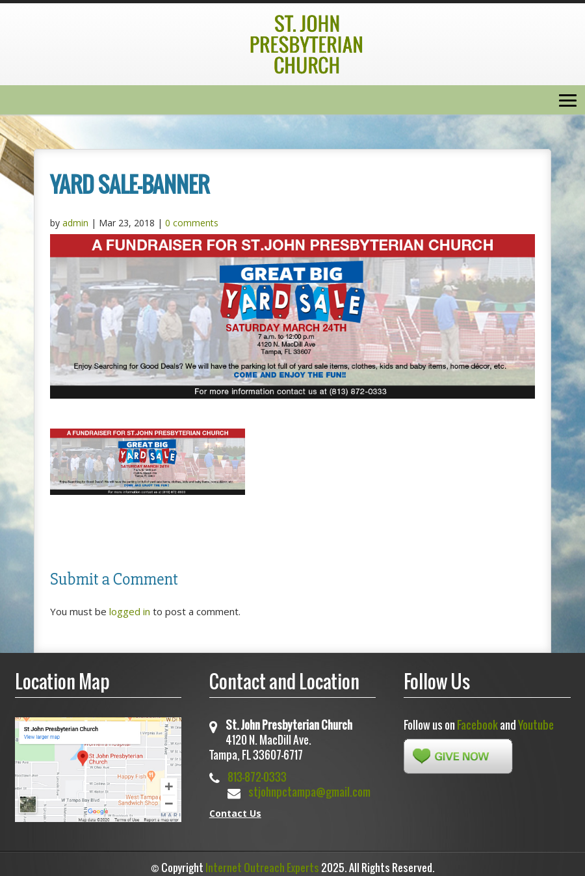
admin (75, 223)
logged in (129, 611)
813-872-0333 (257, 777)
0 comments (191, 223)
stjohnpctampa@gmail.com (309, 792)
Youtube (536, 725)
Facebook (477, 725)
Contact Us (235, 813)
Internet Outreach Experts (262, 867)
